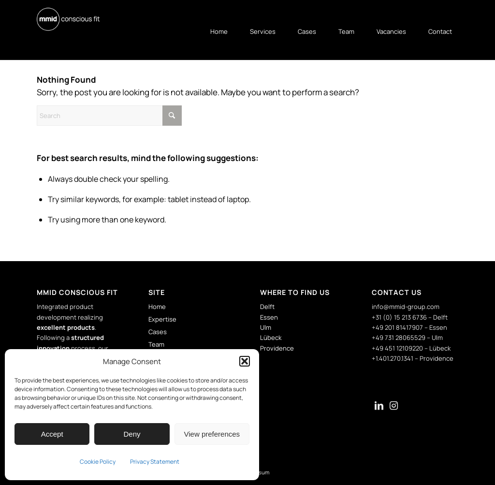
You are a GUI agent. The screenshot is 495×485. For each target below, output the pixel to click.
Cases (157, 331)
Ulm (265, 327)
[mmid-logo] (68, 19)
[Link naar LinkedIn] (379, 406)
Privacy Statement (154, 461)
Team (156, 344)
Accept (52, 434)
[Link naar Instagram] (393, 406)
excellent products (66, 327)
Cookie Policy (98, 461)
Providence (277, 348)
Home (157, 306)
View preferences (212, 434)
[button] (244, 361)
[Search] (109, 115)
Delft (267, 306)
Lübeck (270, 337)
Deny (131, 434)
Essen (269, 317)
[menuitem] (214, 31)
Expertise (162, 319)
